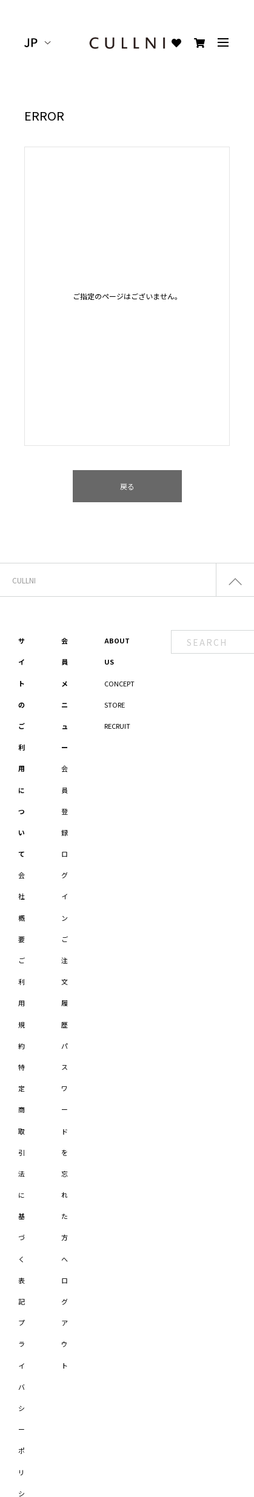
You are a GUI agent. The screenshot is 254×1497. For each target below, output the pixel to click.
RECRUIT (117, 726)
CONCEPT (119, 683)
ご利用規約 (21, 1003)
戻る (127, 486)
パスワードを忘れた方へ (64, 1152)
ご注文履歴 (64, 981)
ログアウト (64, 1322)
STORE (114, 704)
